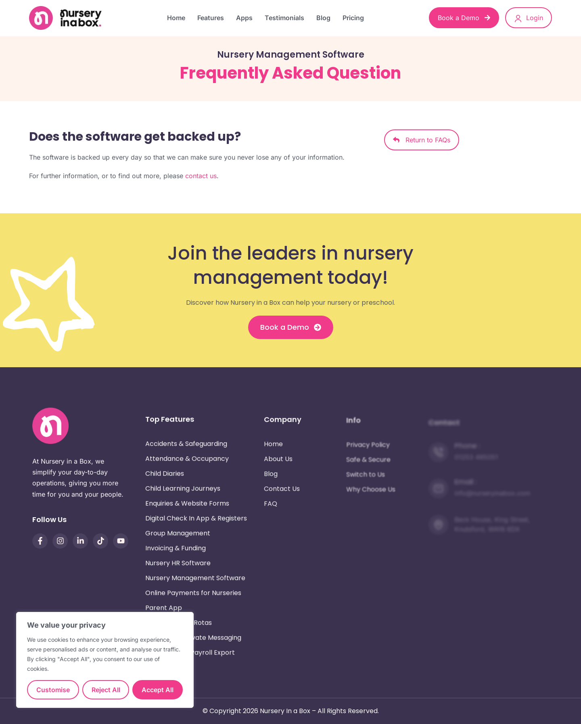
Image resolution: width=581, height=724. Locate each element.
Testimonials (284, 18)
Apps (244, 18)
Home (176, 18)
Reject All (106, 690)
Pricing (353, 18)
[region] (105, 660)
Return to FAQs (421, 140)
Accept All (157, 690)
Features (210, 18)
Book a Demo (464, 18)
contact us (201, 176)
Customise (53, 690)
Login (528, 18)
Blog (323, 18)
